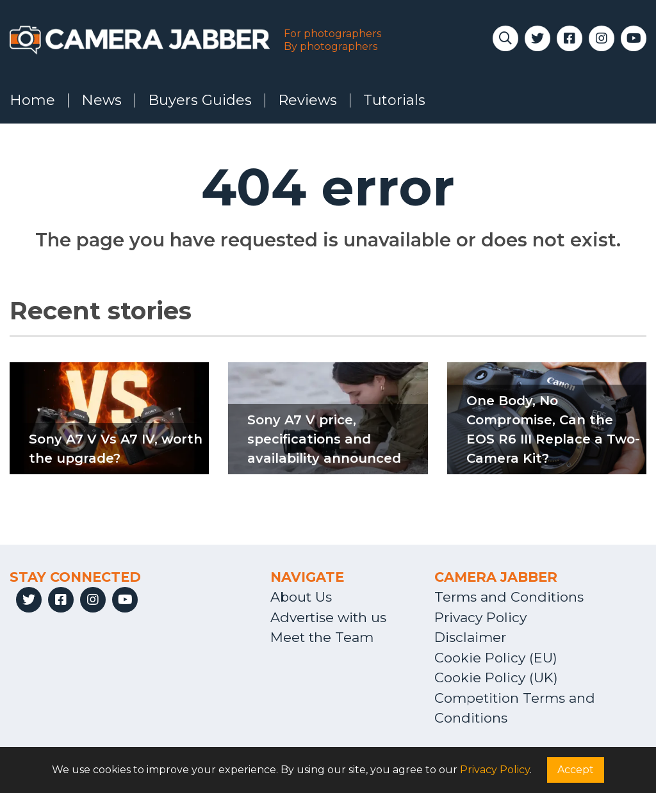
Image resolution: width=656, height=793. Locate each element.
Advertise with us (328, 617)
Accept (575, 770)
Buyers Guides (200, 100)
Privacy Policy (480, 617)
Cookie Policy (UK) (496, 677)
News (101, 100)
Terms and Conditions (509, 597)
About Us (301, 597)
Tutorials (394, 100)
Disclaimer (470, 637)
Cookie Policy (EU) (495, 658)
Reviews (307, 100)
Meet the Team (321, 637)
